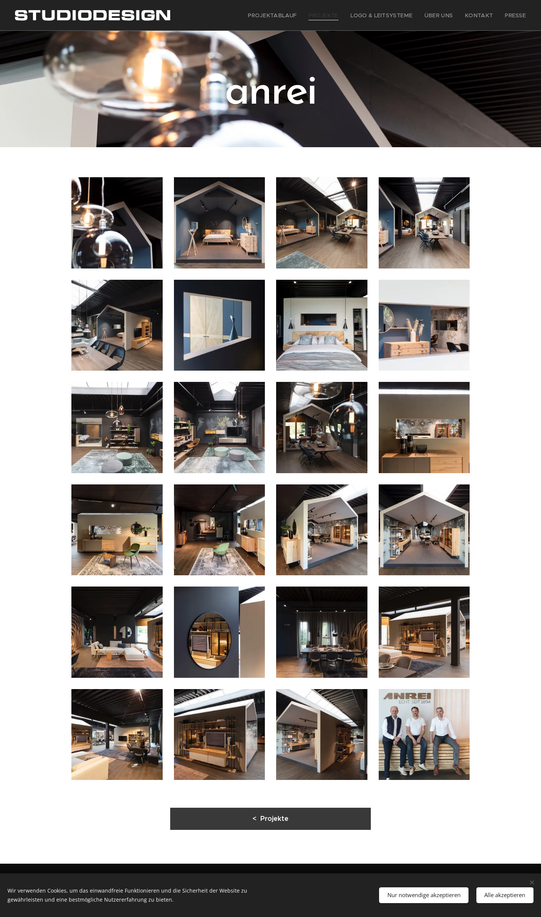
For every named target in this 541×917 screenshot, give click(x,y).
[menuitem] (293, 15)
